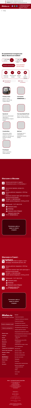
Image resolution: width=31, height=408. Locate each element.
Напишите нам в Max (13, 213)
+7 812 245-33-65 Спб (23, 6)
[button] (8, 65)
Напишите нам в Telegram (15, 211)
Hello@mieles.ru (14, 214)
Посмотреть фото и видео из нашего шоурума (14, 228)
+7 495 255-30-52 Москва (24, 5)
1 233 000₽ (6, 59)
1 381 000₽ (19, 59)
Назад (4, 10)
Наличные (5, 60)
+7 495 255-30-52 (15, 199)
